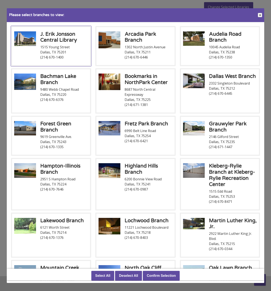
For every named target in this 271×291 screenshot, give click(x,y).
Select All (102, 276)
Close (260, 15)
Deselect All (128, 276)
